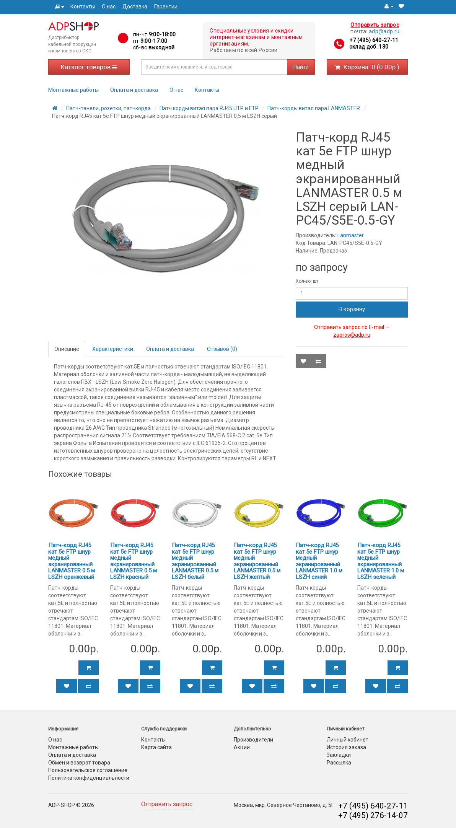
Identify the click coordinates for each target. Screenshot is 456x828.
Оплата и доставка (134, 90)
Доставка (134, 6)
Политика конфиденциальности (88, 778)
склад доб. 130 (368, 47)
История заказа (346, 747)
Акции (242, 747)
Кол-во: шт (307, 281)
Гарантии (166, 6)
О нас (109, 6)
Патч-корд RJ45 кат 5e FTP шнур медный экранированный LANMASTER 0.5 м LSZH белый (195, 561)
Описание (66, 349)
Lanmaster (350, 235)
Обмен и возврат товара (79, 763)
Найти (301, 67)
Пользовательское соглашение (87, 770)
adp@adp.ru (384, 31)
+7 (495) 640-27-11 (373, 40)
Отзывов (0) (222, 349)
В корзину (352, 309)
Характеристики (112, 349)
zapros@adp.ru (351, 335)
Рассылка (339, 763)
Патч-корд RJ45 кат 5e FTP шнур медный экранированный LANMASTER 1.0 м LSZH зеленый (380, 561)
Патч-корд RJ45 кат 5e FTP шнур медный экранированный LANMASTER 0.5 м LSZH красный (133, 561)
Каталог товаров (89, 67)
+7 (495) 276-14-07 (373, 815)
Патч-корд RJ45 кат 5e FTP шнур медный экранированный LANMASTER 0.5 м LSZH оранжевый (71, 561)
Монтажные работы (73, 90)
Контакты (82, 6)
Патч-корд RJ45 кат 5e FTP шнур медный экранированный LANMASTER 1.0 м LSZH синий (319, 561)
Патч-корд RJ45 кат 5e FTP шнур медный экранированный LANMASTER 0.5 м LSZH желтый (257, 561)
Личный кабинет (347, 740)
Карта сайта (156, 747)
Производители (253, 740)
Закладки (339, 755)
